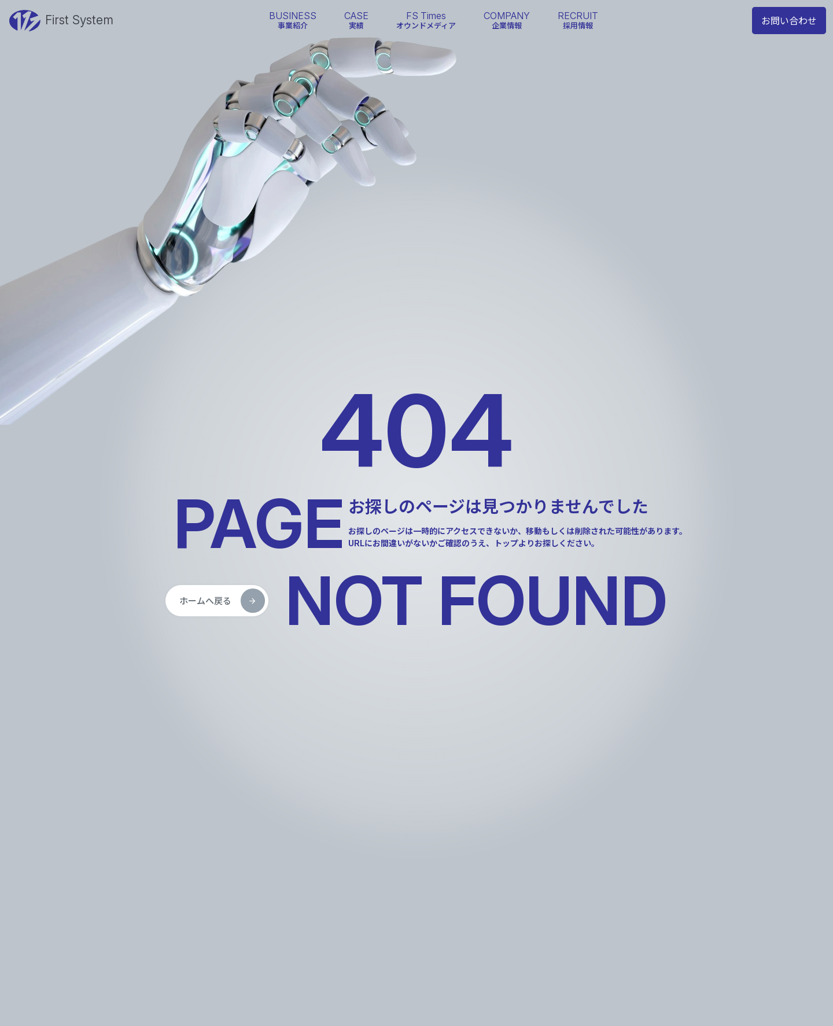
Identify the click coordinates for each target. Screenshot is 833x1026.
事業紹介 (292, 20)
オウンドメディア (426, 20)
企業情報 (507, 20)
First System (61, 21)
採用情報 (578, 20)
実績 (356, 20)
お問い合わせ (789, 21)
